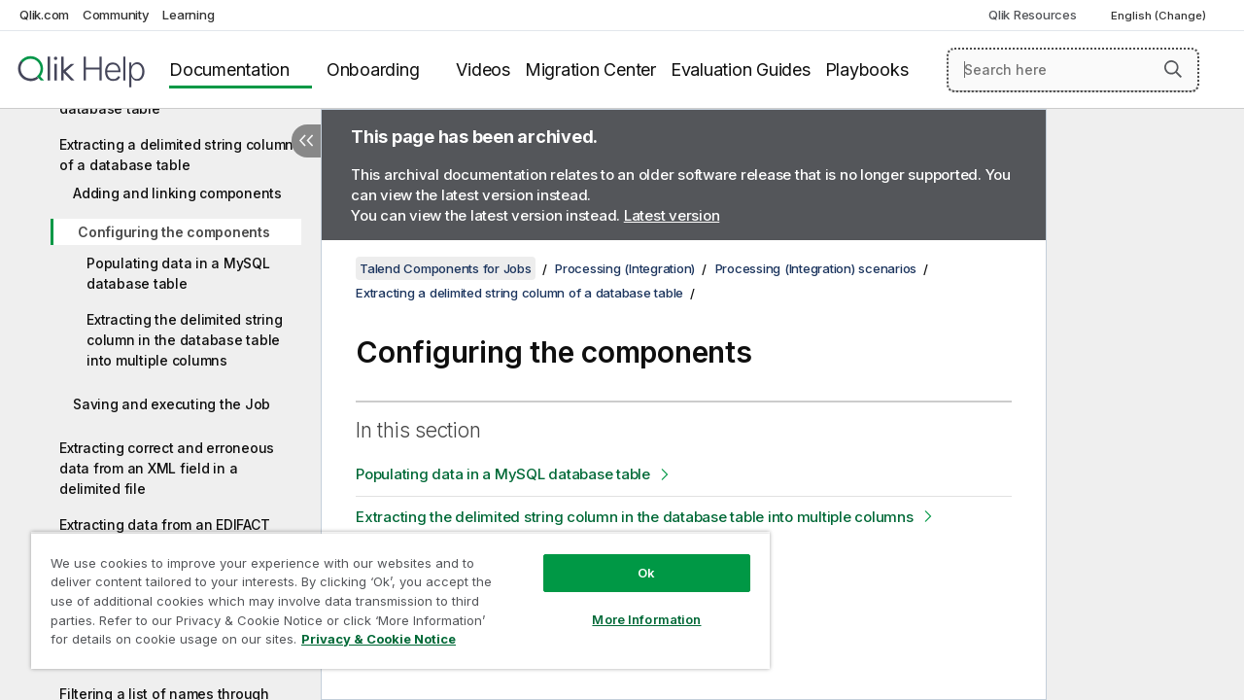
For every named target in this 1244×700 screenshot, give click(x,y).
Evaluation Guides (741, 69)
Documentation (229, 69)
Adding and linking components (177, 193)
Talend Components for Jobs (446, 268)
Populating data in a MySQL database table (178, 273)
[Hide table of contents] (306, 141)
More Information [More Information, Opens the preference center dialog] (631, 604)
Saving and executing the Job (171, 404)
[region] (391, 593)
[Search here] (1073, 70)
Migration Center (590, 69)
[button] (1173, 69)
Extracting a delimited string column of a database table (176, 154)
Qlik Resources (1032, 14)
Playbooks (867, 69)
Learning (188, 14)
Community (116, 14)
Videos (483, 69)
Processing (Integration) (625, 268)
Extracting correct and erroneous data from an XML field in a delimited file (166, 468)
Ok (631, 558)
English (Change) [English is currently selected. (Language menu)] (1160, 15)
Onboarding (373, 69)
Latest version (672, 215)
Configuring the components (174, 232)
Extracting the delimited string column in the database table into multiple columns (184, 339)
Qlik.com (44, 14)
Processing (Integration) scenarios (816, 268)
